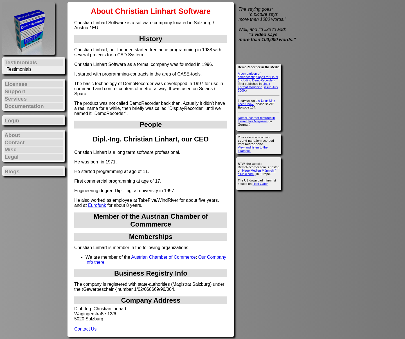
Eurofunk (97, 205)
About (12, 135)
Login (11, 120)
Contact (14, 142)
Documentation (24, 106)
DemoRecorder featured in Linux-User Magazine (256, 119)
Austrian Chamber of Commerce (163, 257)
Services (15, 99)
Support (14, 91)
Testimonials (19, 69)
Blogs (11, 171)
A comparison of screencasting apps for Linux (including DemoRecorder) (258, 77)
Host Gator (260, 183)
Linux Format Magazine (254, 85)
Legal (11, 157)
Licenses (16, 84)
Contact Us (85, 329)
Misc (10, 149)
